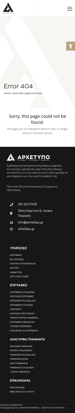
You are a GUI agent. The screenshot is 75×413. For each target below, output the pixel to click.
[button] (70, 46)
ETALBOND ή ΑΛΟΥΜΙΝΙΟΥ (24, 330)
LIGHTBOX (15, 309)
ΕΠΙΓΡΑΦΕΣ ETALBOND (22, 292)
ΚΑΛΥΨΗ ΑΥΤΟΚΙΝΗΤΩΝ (22, 264)
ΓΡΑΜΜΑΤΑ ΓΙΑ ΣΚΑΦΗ (22, 368)
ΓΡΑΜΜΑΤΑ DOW (19, 359)
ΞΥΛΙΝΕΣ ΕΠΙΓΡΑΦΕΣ (21, 326)
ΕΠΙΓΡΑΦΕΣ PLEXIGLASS (23, 301)
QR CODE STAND (19, 276)
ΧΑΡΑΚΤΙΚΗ (16, 272)
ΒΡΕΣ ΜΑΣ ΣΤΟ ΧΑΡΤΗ (22, 392)
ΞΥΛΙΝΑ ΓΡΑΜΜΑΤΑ (20, 372)
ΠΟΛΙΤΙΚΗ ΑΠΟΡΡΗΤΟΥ (11, 405)
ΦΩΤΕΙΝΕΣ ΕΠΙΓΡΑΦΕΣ (22, 296)
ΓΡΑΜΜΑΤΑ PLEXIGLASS (22, 355)
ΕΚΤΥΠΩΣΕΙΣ (17, 259)
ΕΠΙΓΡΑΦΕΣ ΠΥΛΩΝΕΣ (21, 305)
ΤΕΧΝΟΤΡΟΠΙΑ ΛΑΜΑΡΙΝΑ (24, 318)
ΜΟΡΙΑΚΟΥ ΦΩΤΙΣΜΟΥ (22, 313)
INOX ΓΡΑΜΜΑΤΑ (19, 363)
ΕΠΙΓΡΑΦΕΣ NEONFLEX (22, 322)
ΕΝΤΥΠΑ (14, 268)
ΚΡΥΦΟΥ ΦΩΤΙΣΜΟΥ (21, 350)
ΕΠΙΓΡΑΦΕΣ (16, 255)
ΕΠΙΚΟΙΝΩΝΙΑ (17, 387)
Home (7, 93)
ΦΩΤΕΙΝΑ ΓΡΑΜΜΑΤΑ (21, 346)
